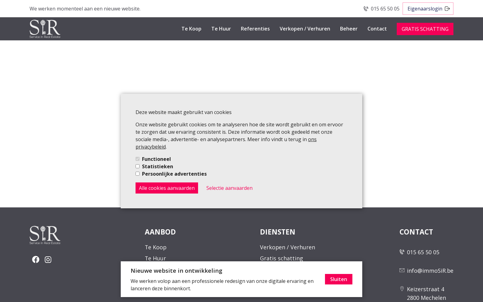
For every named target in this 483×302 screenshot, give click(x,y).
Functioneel (156, 159)
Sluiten (338, 279)
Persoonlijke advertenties (174, 173)
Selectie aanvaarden (229, 188)
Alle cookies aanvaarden (167, 188)
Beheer (349, 28)
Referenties (255, 28)
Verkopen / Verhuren (305, 28)
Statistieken (157, 166)
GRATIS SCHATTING (425, 29)
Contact (377, 28)
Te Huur (221, 28)
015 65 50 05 (385, 8)
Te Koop (191, 28)
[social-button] (36, 259)
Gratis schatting (281, 258)
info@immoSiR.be (430, 270)
